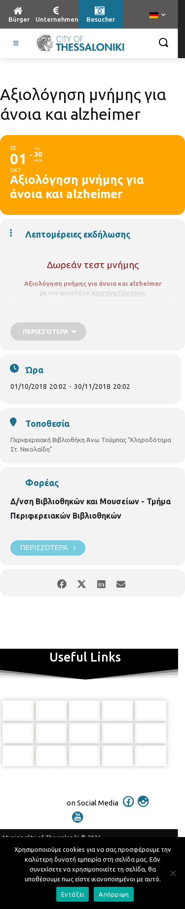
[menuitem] (157, 16)
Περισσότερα (47, 548)
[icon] (128, 808)
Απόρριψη (114, 894)
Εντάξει (72, 894)
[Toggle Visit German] (16, 43)
